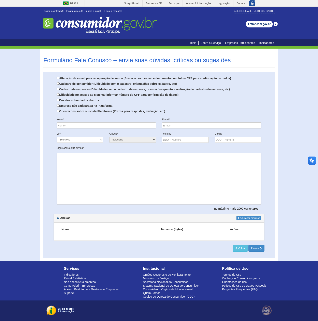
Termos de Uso (231, 274)
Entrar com (259, 24)
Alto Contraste (264, 11)
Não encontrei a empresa (80, 282)
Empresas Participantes (240, 43)
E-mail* (166, 119)
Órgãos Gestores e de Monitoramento (167, 274)
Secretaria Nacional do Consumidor (165, 282)
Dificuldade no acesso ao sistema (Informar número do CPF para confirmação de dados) (118, 94)
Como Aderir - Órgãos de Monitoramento (168, 289)
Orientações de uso (234, 282)
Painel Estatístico (75, 278)
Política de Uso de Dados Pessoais (244, 285)
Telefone (166, 133)
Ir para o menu (74, 11)
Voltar (240, 248)
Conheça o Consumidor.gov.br (241, 278)
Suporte (69, 293)
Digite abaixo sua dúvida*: (71, 148)
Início (193, 43)
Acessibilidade (243, 11)
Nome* (60, 119)
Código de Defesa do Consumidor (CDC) (168, 296)
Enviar (256, 248)
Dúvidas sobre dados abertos (79, 100)
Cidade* (113, 133)
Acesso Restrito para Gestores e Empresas (91, 289)
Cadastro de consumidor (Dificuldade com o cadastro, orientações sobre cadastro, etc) (118, 83)
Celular (218, 133)
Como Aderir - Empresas (79, 285)
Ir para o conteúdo (53, 11)
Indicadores (266, 43)
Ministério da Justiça (156, 278)
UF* (59, 133)
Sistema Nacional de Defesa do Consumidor (171, 285)
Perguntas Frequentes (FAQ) (240, 289)
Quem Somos (151, 293)
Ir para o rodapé (113, 11)
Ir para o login (93, 11)
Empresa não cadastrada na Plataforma (85, 105)
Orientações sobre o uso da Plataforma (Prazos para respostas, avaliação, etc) (112, 111)
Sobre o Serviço (211, 43)
